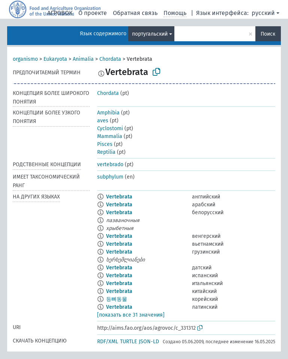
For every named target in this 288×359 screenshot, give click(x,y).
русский (263, 13)
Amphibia (108, 113)
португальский (150, 34)
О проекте (92, 13)
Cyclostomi (110, 128)
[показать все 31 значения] (131, 315)
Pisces (104, 144)
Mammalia (109, 136)
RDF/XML (107, 341)
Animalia (83, 59)
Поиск (268, 34)
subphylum (110, 177)
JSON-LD (149, 341)
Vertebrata (119, 197)
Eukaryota (55, 59)
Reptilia (106, 152)
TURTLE (128, 341)
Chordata (110, 59)
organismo (25, 59)
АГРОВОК (59, 13)
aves (102, 120)
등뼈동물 (116, 299)
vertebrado (110, 164)
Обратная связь (135, 13)
